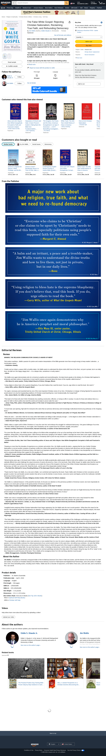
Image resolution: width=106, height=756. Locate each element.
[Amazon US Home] (34, 745)
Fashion (99, 8)
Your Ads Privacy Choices (74, 750)
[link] (15, 124)
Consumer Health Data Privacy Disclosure (55, 750)
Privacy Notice (38, 750)
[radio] (8, 144)
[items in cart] (102, 2)
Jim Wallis (32, 31)
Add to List (81, 84)
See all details (31, 83)
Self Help (45, 17)
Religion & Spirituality (12, 17)
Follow (19, 77)
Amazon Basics (38, 8)
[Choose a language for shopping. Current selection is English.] (52, 744)
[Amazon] (5, 2)
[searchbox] (40, 3)
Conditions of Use (28, 750)
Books (67, 8)
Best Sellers (49, 8)
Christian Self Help (14, 600)
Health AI (18, 8)
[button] (3, 8)
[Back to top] (53, 735)
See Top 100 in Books (35, 596)
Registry (92, 8)
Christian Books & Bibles (25, 17)
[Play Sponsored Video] (26, 668)
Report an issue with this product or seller (41, 68)
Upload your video (8, 617)
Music (86, 8)
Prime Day (10, 8)
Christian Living (37, 17)
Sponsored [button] (5, 655)
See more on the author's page (30, 645)
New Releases (58, 8)
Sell (81, 8)
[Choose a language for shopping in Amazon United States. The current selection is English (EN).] (72, 3)
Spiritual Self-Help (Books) (17, 597)
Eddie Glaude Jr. (46, 31)
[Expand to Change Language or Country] (58, 744)
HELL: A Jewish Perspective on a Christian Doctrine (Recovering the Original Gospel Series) (67, 684)
